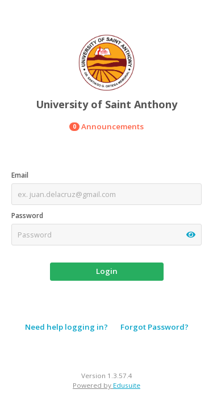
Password (27, 215)
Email (19, 175)
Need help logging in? (66, 327)
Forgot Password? (154, 327)
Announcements (106, 126)
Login (107, 271)
